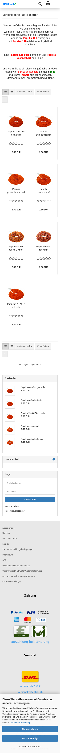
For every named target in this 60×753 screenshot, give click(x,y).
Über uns (6, 533)
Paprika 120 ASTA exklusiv (16, 305)
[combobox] (24, 92)
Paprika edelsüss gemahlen (16, 133)
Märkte (5, 544)
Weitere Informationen (30, 746)
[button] (5, 92)
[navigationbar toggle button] (56, 4)
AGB (4, 560)
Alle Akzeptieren (30, 729)
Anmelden (30, 499)
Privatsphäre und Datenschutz (16, 565)
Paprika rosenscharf (44, 191)
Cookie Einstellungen (11, 581)
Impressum (7, 555)
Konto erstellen (12, 506)
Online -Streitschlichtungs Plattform (18, 576)
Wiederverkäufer (9, 538)
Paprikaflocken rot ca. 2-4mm (16, 248)
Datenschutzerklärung (20, 722)
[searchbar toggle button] (40, 4)
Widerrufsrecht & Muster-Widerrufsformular (22, 571)
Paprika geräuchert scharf (16, 191)
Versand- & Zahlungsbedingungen (17, 549)
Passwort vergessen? (14, 511)
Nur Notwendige (30, 738)
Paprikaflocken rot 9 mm (43, 248)
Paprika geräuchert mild (44, 133)
